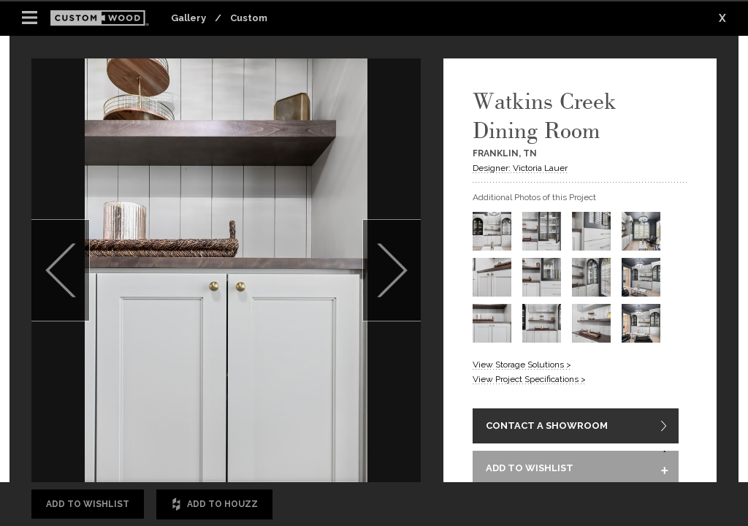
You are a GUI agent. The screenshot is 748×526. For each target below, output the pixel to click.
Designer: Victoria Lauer (520, 168)
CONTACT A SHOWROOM (547, 427)
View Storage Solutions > (522, 364)
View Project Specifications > (529, 379)
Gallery (188, 17)
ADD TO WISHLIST (529, 470)
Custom (248, 17)
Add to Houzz (214, 504)
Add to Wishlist (87, 504)
